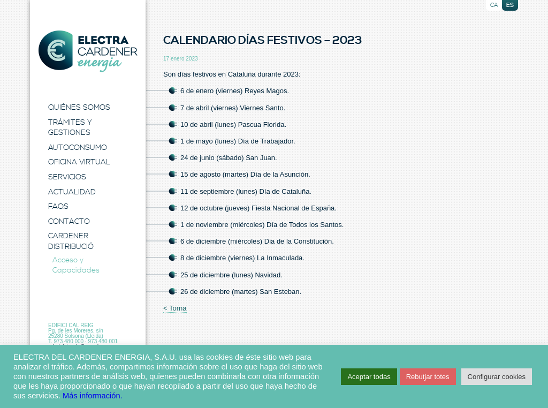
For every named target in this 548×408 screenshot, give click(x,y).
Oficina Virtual (79, 162)
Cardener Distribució (71, 241)
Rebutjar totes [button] (428, 377)
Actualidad (72, 192)
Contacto (69, 221)
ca (494, 5)
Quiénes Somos (79, 107)
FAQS (58, 206)
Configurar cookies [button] (497, 377)
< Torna (175, 308)
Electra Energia (88, 51)
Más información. (93, 395)
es (510, 5)
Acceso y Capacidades (76, 265)
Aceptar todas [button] (368, 377)
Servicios (67, 177)
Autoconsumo (77, 148)
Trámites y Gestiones (70, 128)
